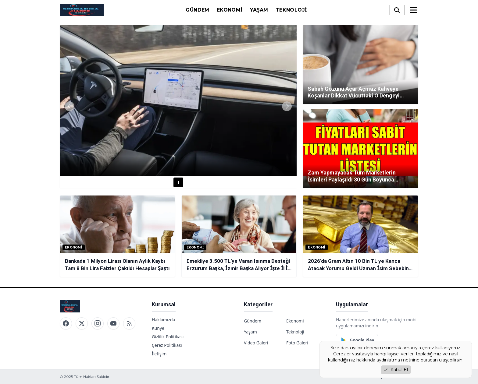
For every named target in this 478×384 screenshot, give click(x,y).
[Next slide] (287, 106)
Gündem (197, 10)
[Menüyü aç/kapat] (413, 10)
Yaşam (259, 10)
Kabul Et (395, 369)
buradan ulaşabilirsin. (442, 360)
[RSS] (129, 323)
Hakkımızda (163, 319)
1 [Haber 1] (178, 182)
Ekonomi (230, 10)
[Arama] (397, 10)
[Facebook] (66, 323)
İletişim (159, 354)
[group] (178, 100)
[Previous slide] (69, 106)
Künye (158, 328)
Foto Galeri (297, 343)
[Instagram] (97, 323)
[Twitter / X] (82, 323)
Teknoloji (291, 10)
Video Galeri (256, 343)
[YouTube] (113, 323)
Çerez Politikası (167, 345)
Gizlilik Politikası (168, 337)
